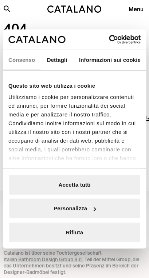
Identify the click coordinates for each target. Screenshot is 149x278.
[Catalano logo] (74, 9)
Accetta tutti (75, 184)
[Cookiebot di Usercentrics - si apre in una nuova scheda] (109, 39)
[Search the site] (7, 8)
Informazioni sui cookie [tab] (110, 59)
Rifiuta (74, 232)
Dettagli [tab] (57, 59)
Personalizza (75, 208)
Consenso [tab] (21, 59)
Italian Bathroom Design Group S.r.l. (43, 259)
